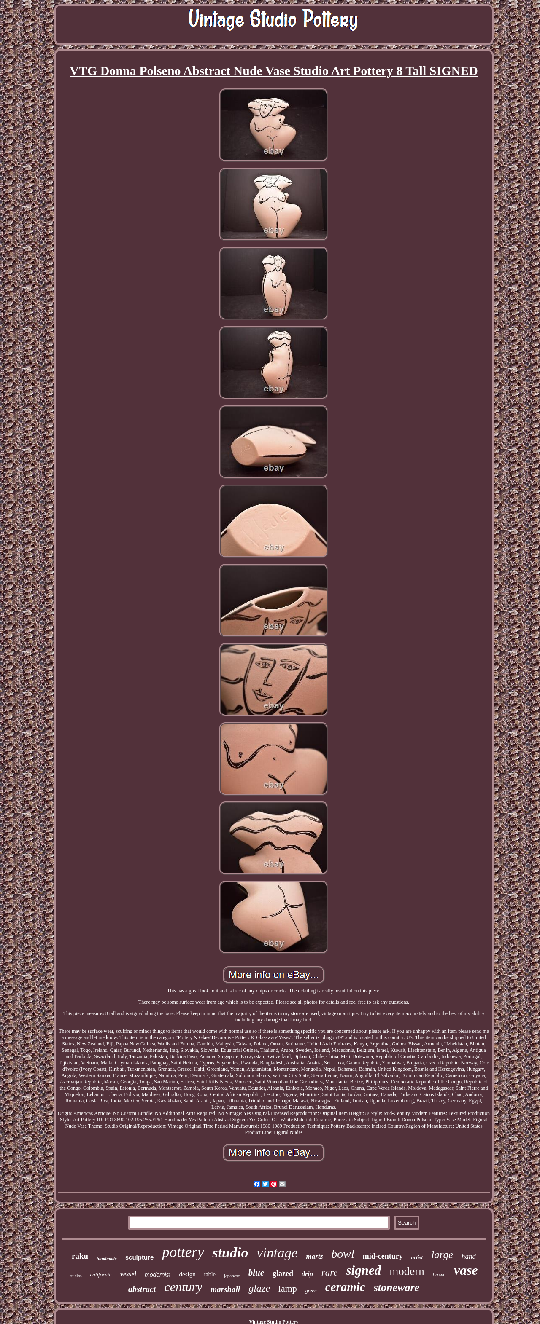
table (210, 1274)
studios (75, 1275)
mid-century (383, 1256)
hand (469, 1256)
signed (363, 1270)
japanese (232, 1275)
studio (230, 1252)
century (183, 1287)
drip (307, 1274)
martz (314, 1256)
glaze (259, 1288)
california (101, 1274)
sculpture (139, 1257)
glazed (283, 1273)
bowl (342, 1253)
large (442, 1254)
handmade (107, 1258)
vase (466, 1270)
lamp (287, 1288)
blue (256, 1273)
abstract (142, 1289)
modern (406, 1271)
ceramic (345, 1287)
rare (329, 1272)
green (311, 1291)
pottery (183, 1252)
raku (80, 1256)
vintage (276, 1252)
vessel (128, 1274)
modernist (157, 1274)
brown (439, 1275)
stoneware (396, 1287)
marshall (225, 1289)
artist (417, 1257)
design (187, 1274)
